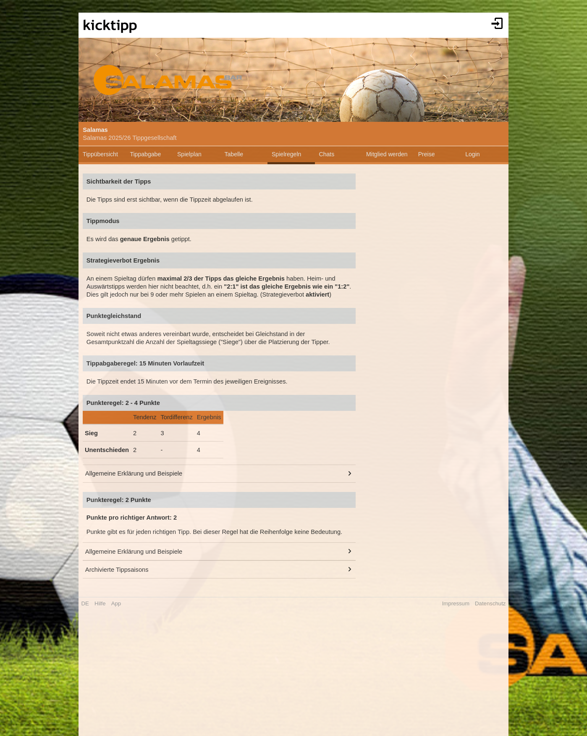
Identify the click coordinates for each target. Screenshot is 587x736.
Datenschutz (490, 603)
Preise (426, 154)
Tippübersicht (100, 154)
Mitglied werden (387, 154)
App (116, 603)
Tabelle (233, 154)
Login (472, 154)
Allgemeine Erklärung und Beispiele (133, 473)
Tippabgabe (145, 154)
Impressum (455, 603)
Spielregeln (286, 154)
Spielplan (189, 154)
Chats (327, 154)
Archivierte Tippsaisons (117, 569)
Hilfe (99, 603)
